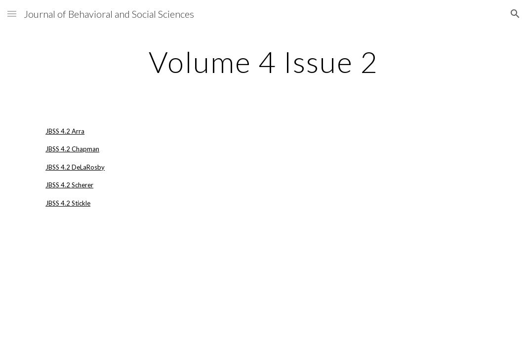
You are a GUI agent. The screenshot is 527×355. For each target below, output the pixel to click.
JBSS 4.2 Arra (64, 131)
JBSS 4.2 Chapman (72, 149)
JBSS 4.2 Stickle (67, 203)
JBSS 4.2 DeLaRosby (75, 167)
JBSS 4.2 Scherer (69, 185)
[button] (12, 13)
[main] (263, 61)
